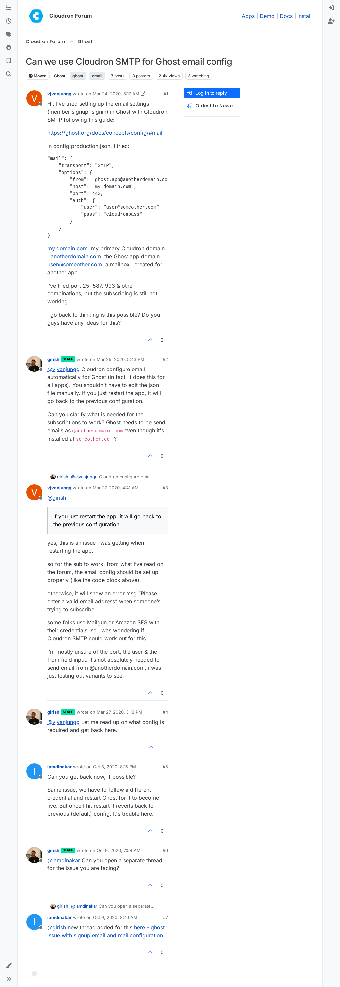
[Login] (331, 8)
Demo (267, 16)
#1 (166, 93)
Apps (248, 16)
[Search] (9, 74)
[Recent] (9, 21)
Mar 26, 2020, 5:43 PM (120, 359)
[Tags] (9, 34)
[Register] (331, 21)
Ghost (59, 75)
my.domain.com (67, 248)
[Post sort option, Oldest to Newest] (212, 106)
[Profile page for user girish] (34, 364)
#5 (165, 766)
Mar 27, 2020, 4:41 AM (116, 487)
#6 (165, 850)
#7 (165, 917)
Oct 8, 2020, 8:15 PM (114, 766)
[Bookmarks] (9, 61)
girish (53, 359)
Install (305, 16)
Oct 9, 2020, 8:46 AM (115, 917)
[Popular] (9, 47)
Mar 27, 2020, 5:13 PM (119, 712)
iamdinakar (59, 766)
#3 (165, 487)
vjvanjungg (59, 93)
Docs (286, 16)
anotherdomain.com (76, 256)
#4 (165, 712)
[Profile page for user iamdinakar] (34, 771)
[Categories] (9, 8)
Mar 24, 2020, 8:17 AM (116, 93)
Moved (38, 75)
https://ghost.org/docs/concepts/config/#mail (104, 132)
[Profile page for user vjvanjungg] (34, 98)
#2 (165, 359)
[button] (9, 965)
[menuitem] (331, 8)
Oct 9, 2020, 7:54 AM (119, 850)
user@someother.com (74, 264)
